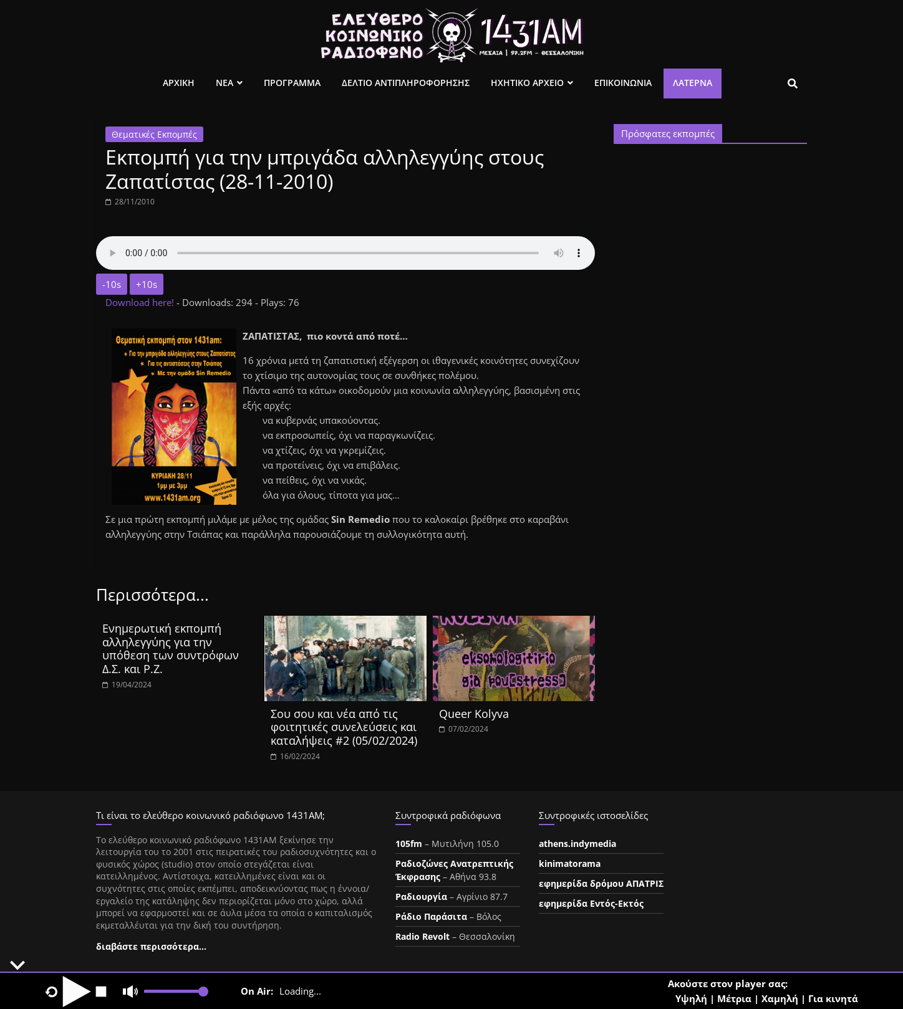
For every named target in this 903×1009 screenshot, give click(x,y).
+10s (146, 284)
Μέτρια (734, 998)
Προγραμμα (292, 82)
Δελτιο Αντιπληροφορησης (406, 82)
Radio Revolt (422, 936)
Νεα (224, 82)
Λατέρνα (692, 82)
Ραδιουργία (421, 896)
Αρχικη (179, 82)
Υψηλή (691, 998)
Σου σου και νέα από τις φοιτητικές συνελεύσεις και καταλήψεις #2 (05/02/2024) (344, 727)
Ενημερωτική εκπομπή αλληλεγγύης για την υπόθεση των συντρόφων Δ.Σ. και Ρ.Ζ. (170, 648)
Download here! (140, 302)
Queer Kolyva (474, 713)
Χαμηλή (779, 998)
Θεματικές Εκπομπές (154, 134)
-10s (111, 284)
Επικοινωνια (623, 82)
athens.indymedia (577, 843)
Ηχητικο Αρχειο (527, 82)
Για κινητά (833, 998)
